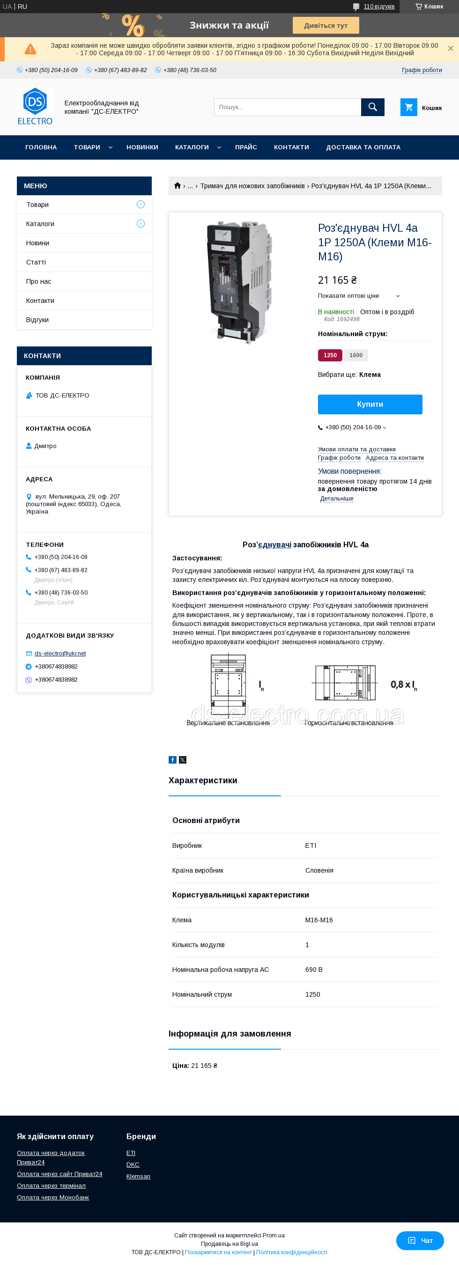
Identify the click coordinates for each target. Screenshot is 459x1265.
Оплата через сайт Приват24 (59, 1173)
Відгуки (37, 320)
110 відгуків (379, 6)
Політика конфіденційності (291, 1252)
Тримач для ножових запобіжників (252, 186)
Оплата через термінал (51, 1185)
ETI (130, 1152)
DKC (133, 1164)
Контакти (291, 147)
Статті (36, 262)
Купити (370, 404)
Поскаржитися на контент (218, 1252)
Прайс (246, 147)
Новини (37, 243)
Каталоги (192, 147)
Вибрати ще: (349, 374)
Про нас (40, 171)
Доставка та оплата (363, 147)
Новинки (142, 147)
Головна (41, 147)
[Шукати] (373, 107)
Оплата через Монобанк (53, 1197)
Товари (87, 147)
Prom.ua (274, 1235)
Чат (420, 1240)
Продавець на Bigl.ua (229, 1244)
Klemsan (138, 1176)
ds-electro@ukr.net (60, 653)
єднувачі (274, 545)
